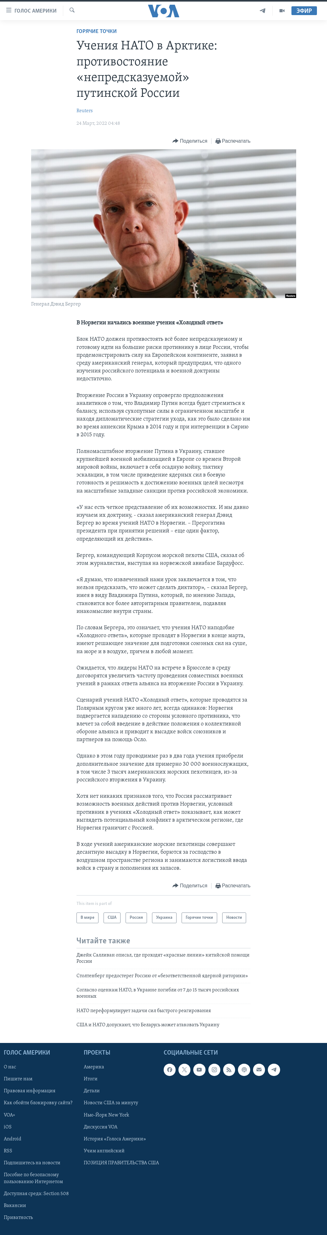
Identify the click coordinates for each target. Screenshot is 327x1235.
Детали (92, 1091)
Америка (94, 1067)
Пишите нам (18, 1079)
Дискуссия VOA (100, 1126)
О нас (10, 1067)
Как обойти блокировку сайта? (38, 1102)
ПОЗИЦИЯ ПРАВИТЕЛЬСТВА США (121, 1162)
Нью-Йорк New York (106, 1114)
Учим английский (104, 1150)
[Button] (189, 141)
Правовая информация (29, 1091)
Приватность (18, 1217)
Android (12, 1138)
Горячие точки (96, 32)
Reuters (84, 110)
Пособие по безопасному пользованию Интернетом (33, 1178)
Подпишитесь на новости (32, 1162)
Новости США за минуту (111, 1102)
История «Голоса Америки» (115, 1138)
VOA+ (9, 1114)
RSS (8, 1150)
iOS (8, 1126)
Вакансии (15, 1205)
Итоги (91, 1079)
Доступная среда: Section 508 (36, 1193)
